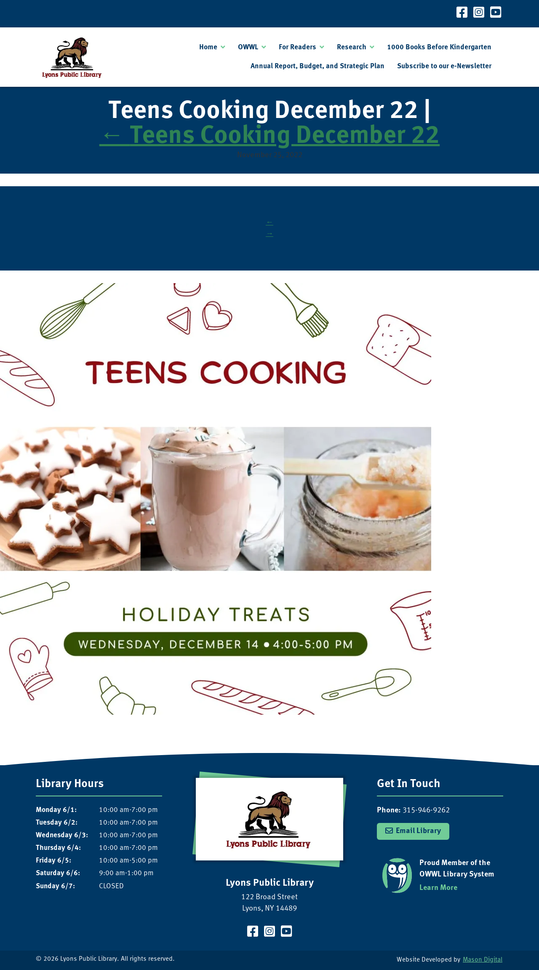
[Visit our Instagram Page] (478, 13)
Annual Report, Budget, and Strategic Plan (317, 66)
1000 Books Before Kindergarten (439, 47)
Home (208, 47)
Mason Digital (482, 960)
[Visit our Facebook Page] (462, 13)
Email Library (418, 831)
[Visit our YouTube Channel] (495, 13)
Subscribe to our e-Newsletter (444, 66)
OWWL (248, 47)
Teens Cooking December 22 (269, 136)
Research (351, 47)
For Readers (297, 47)
